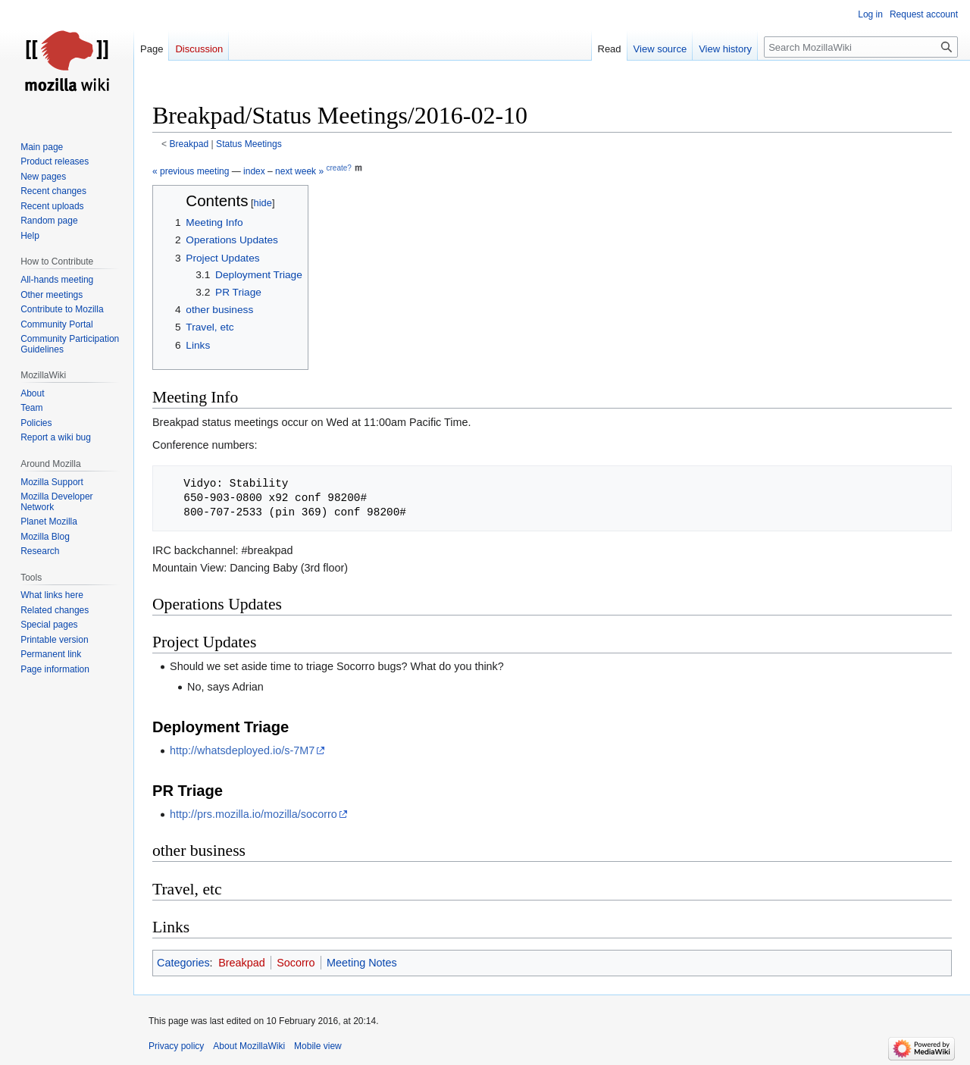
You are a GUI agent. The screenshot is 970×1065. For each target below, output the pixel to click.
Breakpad (189, 144)
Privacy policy (176, 1046)
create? (338, 168)
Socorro (295, 963)
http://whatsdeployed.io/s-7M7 (242, 750)
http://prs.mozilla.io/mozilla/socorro (253, 814)
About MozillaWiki (249, 1046)
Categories (183, 963)
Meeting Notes (362, 963)
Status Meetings (249, 144)
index (254, 171)
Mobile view (318, 1046)
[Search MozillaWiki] (861, 47)
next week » (299, 171)
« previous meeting (190, 171)
